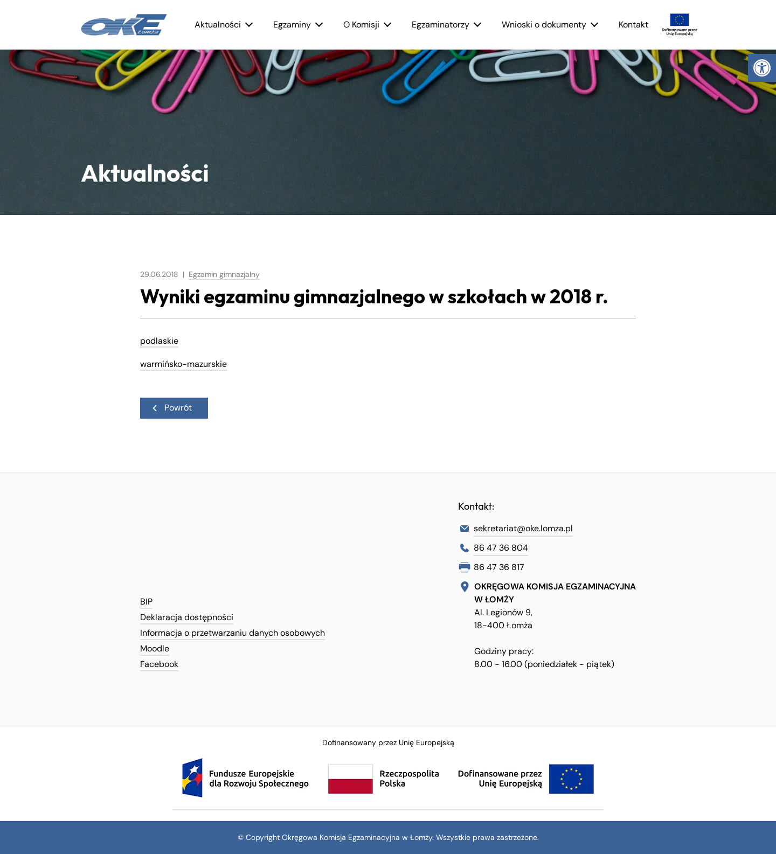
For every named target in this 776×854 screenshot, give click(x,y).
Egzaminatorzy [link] (440, 24)
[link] (762, 68)
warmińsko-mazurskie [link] (183, 364)
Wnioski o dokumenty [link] (544, 24)
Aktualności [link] (218, 24)
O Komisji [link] (361, 24)
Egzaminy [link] (292, 24)
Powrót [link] (171, 407)
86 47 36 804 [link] (501, 547)
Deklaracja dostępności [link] (186, 617)
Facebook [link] (159, 664)
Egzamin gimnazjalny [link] (224, 274)
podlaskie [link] (159, 340)
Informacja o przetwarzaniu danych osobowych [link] (232, 632)
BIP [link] (146, 601)
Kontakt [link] (633, 24)
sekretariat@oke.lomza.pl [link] (523, 528)
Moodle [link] (154, 648)
